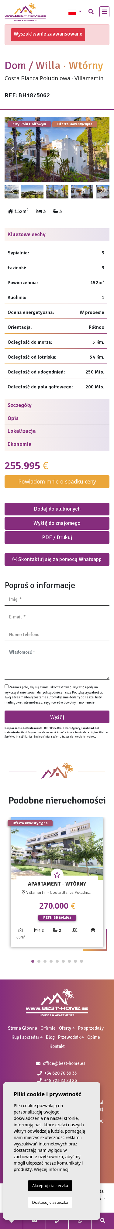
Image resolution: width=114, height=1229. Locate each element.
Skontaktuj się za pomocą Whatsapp (57, 559)
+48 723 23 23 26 (57, 1080)
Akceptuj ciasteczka (50, 1185)
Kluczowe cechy (27, 234)
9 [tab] (81, 961)
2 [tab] (38, 961)
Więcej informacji (52, 1169)
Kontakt (57, 1046)
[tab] (57, 234)
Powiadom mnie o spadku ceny (57, 481)
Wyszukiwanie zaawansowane (48, 33)
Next (101, 150)
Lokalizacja (22, 431)
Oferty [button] (65, 1028)
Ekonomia (20, 444)
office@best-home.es (64, 1063)
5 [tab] (57, 961)
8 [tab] (75, 961)
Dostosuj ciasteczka (50, 1202)
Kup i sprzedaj (25, 1037)
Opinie (93, 1037)
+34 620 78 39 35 (57, 1073)
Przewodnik (69, 1037)
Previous (12, 150)
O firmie (48, 1028)
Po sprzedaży (91, 1028)
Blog (50, 1037)
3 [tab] (45, 961)
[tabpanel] (57, 884)
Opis (13, 418)
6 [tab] (63, 961)
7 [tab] (69, 961)
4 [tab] (51, 961)
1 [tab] (32, 961)
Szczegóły (20, 405)
